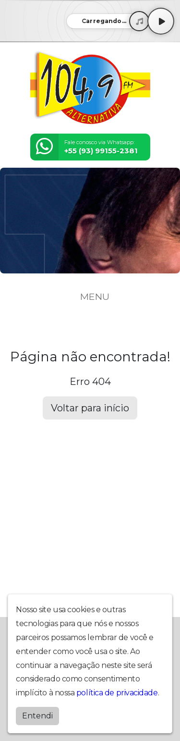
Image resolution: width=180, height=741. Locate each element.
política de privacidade (117, 692)
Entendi (37, 715)
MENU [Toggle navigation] (90, 296)
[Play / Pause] (160, 21)
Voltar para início (90, 408)
